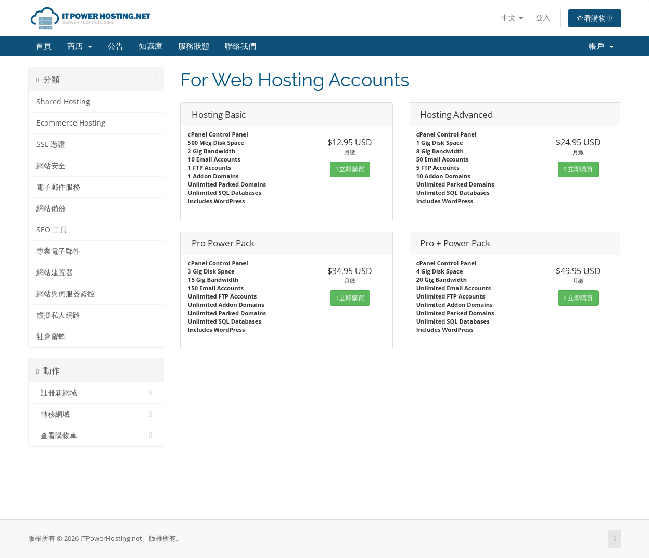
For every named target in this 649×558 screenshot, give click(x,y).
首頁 (44, 46)
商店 (79, 46)
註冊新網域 (96, 393)
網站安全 (51, 165)
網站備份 (51, 208)
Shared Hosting (63, 101)
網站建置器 (54, 272)
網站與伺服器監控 (65, 294)
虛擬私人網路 (58, 315)
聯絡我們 (240, 46)
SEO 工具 (51, 229)
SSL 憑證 (50, 144)
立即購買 (350, 169)
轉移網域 (96, 414)
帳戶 (601, 46)
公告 (115, 46)
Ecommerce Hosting (71, 123)
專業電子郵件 (58, 251)
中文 (512, 17)
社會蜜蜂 (51, 336)
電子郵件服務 (58, 187)
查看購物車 (595, 18)
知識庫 (150, 46)
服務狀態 (193, 46)
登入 (543, 17)
